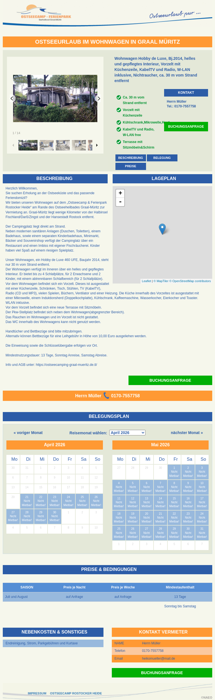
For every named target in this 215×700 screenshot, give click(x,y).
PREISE (130, 166)
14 (160, 498)
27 (12, 512)
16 (188, 498)
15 (174, 498)
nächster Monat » (187, 432)
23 (54, 497)
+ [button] (120, 193)
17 (202, 498)
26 (96, 497)
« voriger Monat (28, 432)
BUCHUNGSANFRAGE (186, 127)
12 (132, 498)
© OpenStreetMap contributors (190, 281)
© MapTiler (161, 281)
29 (40, 512)
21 (26, 497)
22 (40, 497)
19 (132, 513)
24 (68, 497)
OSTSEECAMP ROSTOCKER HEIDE (76, 693)
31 (202, 528)
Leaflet (146, 281)
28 (26, 512)
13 (146, 498)
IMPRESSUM (37, 693)
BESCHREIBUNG (130, 157)
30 (54, 512)
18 (118, 513)
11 (118, 498)
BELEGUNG (161, 157)
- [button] (120, 202)
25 (82, 497)
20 (146, 513)
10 (202, 483)
